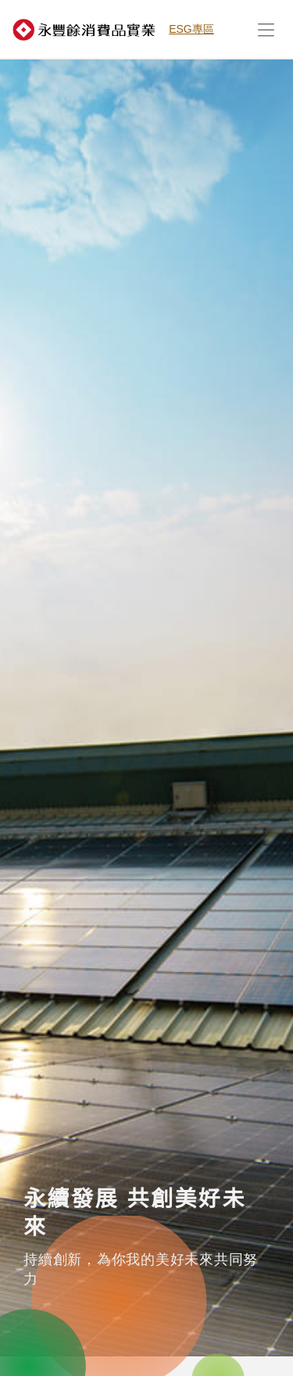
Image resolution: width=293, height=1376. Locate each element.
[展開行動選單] (265, 29)
